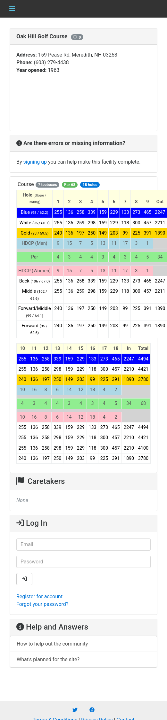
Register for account (39, 596)
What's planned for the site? (48, 659)
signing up (35, 162)
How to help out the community (52, 644)
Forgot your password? (42, 604)
